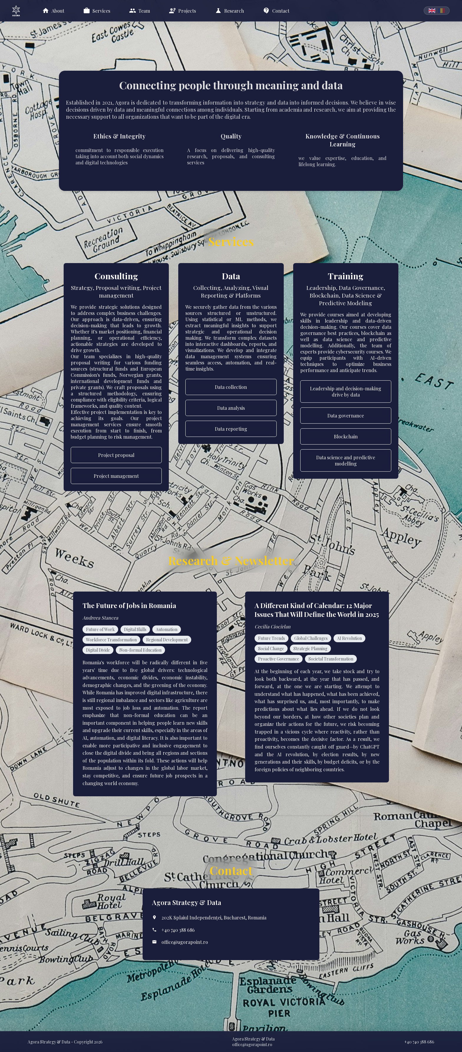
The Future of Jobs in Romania (129, 605)
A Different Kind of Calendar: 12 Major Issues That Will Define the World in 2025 (317, 610)
